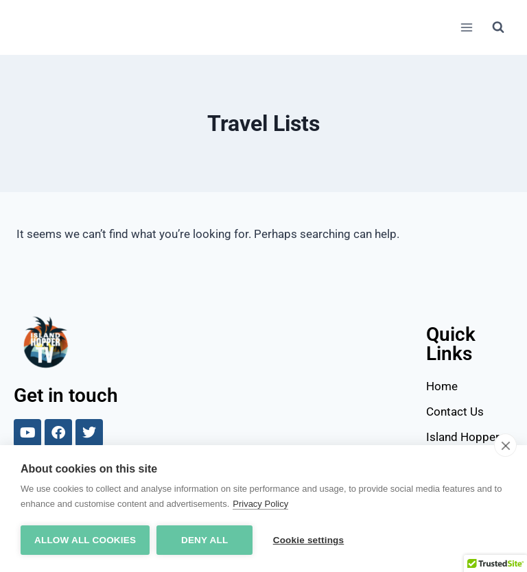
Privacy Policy (260, 504)
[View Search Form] (498, 27)
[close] (505, 445)
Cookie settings (308, 540)
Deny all (204, 540)
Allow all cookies (85, 540)
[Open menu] (466, 27)
